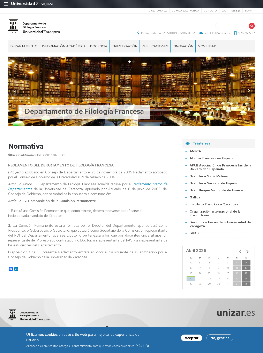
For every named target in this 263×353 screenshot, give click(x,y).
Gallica (195, 197)
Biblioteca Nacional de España (214, 183)
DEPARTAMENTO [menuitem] (24, 46)
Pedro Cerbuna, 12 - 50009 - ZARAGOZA (168, 33)
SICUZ (195, 233)
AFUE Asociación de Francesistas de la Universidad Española (220, 167)
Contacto (210, 10)
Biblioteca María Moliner (209, 176)
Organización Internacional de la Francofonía (215, 213)
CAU (224, 10)
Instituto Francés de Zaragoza (214, 204)
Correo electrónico (185, 10)
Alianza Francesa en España (211, 158)
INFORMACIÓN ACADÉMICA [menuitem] (64, 46)
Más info (142, 346)
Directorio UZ (158, 10)
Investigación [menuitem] (124, 46)
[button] (249, 91)
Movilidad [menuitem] (207, 46)
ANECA (195, 151)
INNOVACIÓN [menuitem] (183, 46)
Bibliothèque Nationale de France (216, 190)
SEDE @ (236, 10)
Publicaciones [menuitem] (155, 46)
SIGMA (248, 10)
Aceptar (191, 338)
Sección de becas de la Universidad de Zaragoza (220, 224)
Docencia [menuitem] (98, 46)
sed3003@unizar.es (217, 33)
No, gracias (219, 338)
